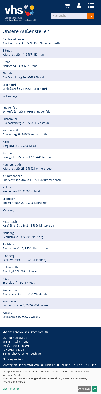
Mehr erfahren (11, 388)
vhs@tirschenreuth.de (26, 353)
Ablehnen (84, 388)
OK (94, 388)
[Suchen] (90, 16)
